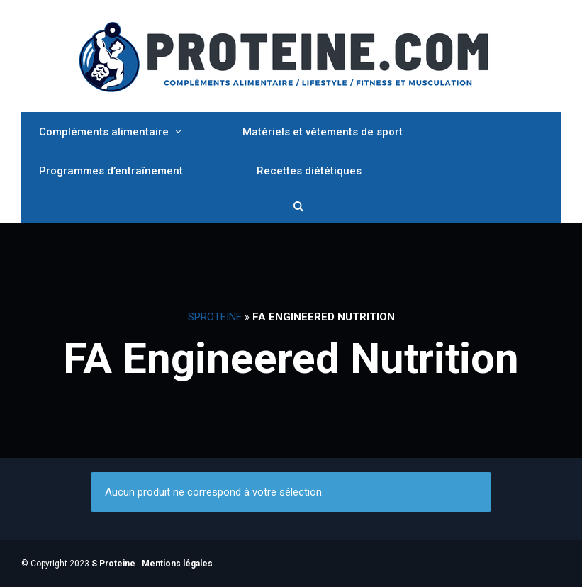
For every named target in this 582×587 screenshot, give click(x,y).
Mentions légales (177, 564)
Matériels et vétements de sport (322, 131)
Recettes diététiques (309, 170)
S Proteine (113, 564)
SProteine (215, 317)
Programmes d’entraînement (111, 170)
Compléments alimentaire (104, 131)
